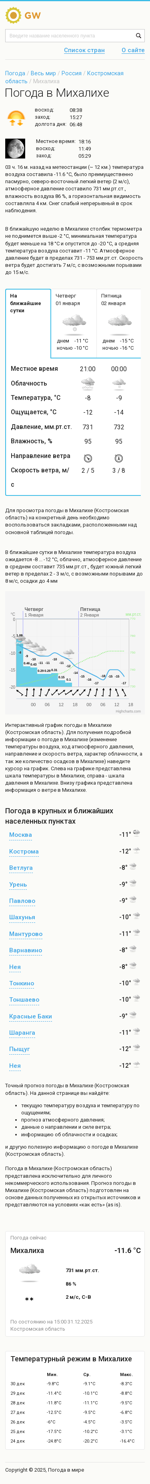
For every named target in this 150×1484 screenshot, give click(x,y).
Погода (15, 73)
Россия (72, 73)
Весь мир (43, 73)
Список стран (84, 50)
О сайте (133, 50)
